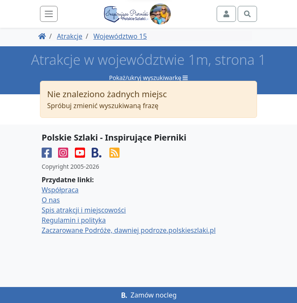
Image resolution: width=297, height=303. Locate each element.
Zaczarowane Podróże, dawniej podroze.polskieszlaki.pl (129, 230)
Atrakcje (69, 36)
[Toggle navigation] (49, 14)
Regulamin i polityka (74, 220)
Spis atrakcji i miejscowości (84, 210)
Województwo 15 (120, 36)
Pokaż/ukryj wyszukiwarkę (148, 78)
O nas (51, 200)
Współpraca (60, 189)
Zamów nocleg (148, 295)
